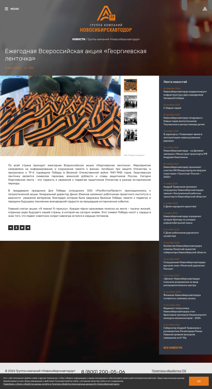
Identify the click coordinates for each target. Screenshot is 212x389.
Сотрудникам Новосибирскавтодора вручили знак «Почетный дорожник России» (184, 265)
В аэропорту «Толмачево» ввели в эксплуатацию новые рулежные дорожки (182, 137)
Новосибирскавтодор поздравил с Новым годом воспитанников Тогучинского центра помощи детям (184, 121)
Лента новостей (175, 82)
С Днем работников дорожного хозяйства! (181, 234)
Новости (78, 39)
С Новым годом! (172, 108)
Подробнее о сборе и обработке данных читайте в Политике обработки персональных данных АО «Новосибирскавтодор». (61, 384)
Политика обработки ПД (169, 371)
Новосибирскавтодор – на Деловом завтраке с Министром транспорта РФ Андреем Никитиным (185, 154)
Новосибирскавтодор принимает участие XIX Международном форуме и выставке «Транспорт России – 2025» (184, 172)
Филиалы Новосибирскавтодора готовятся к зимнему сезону (182, 297)
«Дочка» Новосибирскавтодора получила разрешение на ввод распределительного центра (181, 282)
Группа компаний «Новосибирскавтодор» (114, 39)
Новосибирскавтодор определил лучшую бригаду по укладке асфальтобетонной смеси (182, 219)
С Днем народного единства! (179, 206)
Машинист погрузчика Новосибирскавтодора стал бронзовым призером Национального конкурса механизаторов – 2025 (184, 313)
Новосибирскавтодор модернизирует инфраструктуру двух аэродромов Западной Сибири (185, 95)
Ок (199, 381)
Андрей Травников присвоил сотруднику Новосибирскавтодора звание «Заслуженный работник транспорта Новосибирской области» (185, 191)
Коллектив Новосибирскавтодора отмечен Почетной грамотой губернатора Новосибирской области (184, 249)
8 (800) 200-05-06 (103, 372)
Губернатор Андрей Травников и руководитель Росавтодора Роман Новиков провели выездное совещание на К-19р (182, 333)
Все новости (172, 347)
